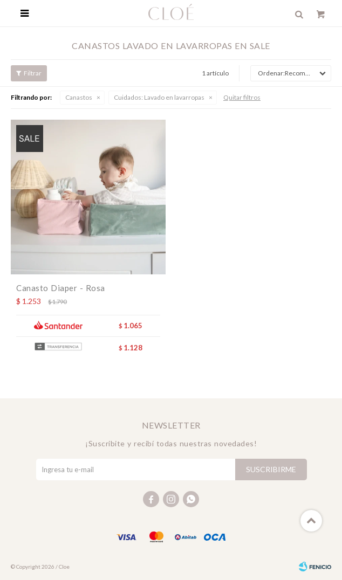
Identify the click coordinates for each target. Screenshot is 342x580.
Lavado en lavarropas (159, 97)
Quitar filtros (242, 97)
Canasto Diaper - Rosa (60, 288)
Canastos (78, 97)
